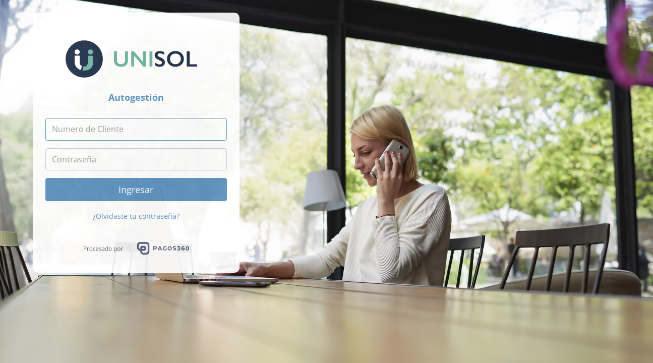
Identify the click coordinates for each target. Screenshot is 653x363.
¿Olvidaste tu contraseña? (136, 216)
